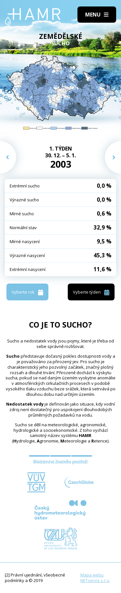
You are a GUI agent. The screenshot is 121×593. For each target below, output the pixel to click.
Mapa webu (92, 575)
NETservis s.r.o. (95, 580)
